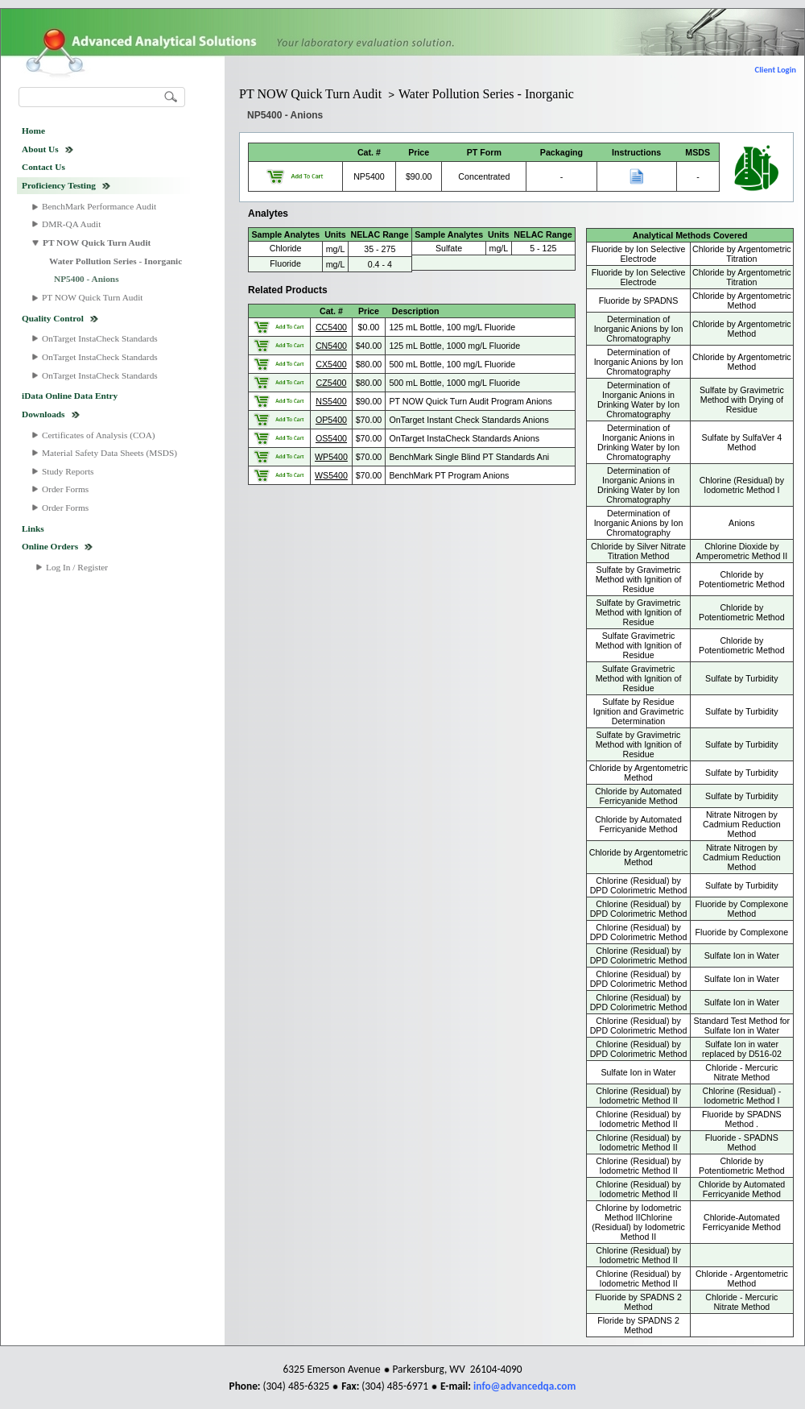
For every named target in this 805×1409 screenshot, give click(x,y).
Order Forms (65, 489)
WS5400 (331, 475)
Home (33, 130)
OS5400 (331, 438)
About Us (40, 149)
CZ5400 (331, 382)
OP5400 (331, 420)
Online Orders (50, 546)
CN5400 (331, 345)
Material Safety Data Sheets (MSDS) (109, 453)
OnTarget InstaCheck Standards (100, 338)
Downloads (43, 414)
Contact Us (43, 167)
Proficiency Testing (59, 185)
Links (33, 528)
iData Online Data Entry (70, 395)
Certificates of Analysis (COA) (98, 435)
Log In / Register (77, 567)
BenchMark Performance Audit (99, 206)
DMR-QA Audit (71, 224)
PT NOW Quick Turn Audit (97, 242)
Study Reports (68, 471)
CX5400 (331, 364)
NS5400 (331, 401)
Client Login (775, 69)
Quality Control (53, 318)
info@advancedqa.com (524, 1386)
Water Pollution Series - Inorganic (115, 261)
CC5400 (331, 327)
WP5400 (331, 457)
